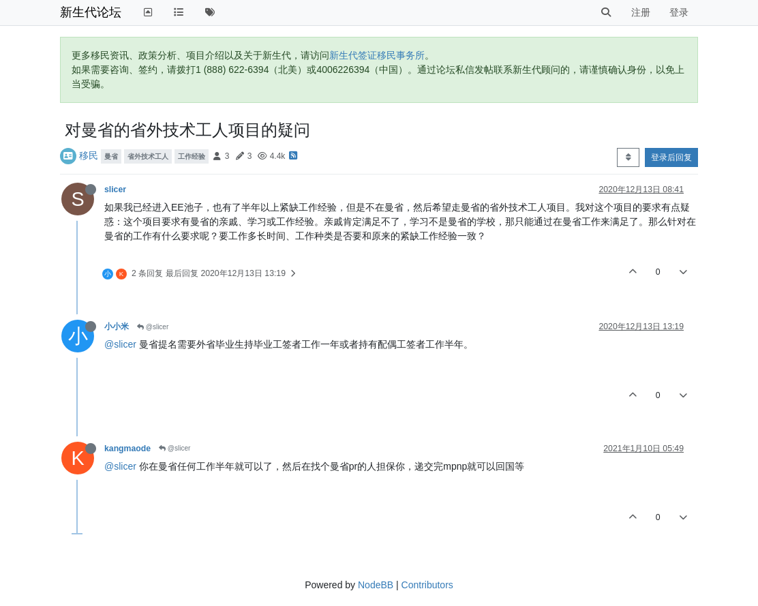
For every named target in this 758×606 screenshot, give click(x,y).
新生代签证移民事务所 (377, 55)
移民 (88, 155)
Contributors (427, 584)
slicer (115, 189)
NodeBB (375, 584)
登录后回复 (671, 157)
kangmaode (127, 448)
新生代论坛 (90, 12)
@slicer (152, 327)
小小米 (116, 326)
